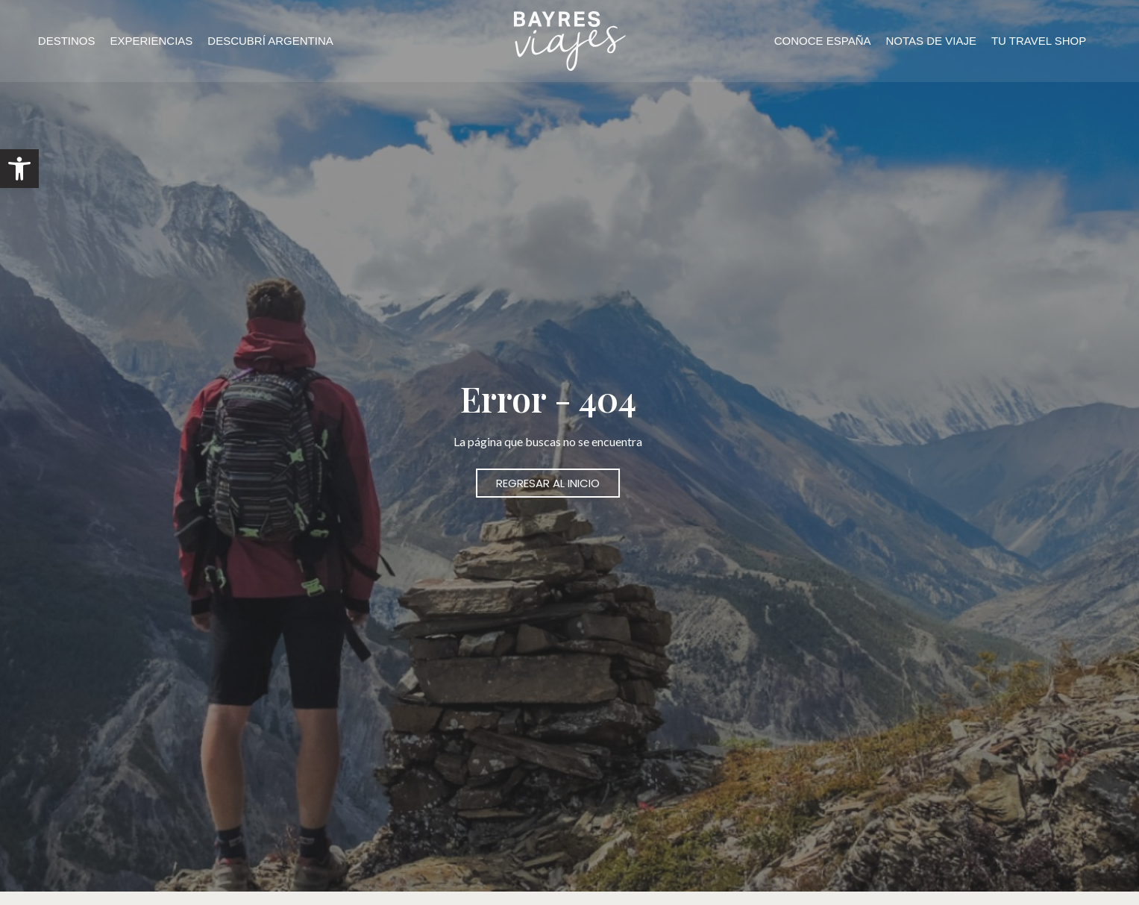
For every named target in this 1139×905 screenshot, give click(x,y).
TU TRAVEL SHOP (1038, 40)
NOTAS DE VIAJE (931, 40)
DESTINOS (66, 40)
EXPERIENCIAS (151, 40)
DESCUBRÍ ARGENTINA (270, 40)
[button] (19, 168)
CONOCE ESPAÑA (822, 40)
